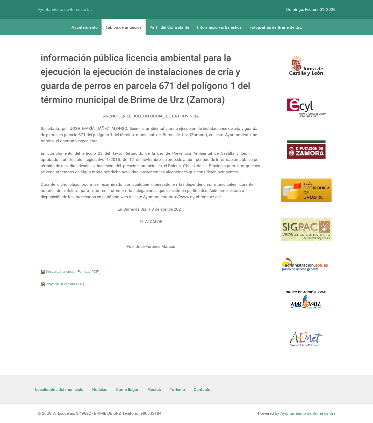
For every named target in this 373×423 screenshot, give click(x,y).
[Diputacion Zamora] (306, 153)
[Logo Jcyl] (306, 69)
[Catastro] (306, 193)
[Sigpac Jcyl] (306, 233)
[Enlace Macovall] (306, 302)
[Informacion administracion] (306, 268)
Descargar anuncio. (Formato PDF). (71, 271)
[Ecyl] (306, 111)
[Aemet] (306, 342)
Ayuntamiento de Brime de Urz (65, 9)
